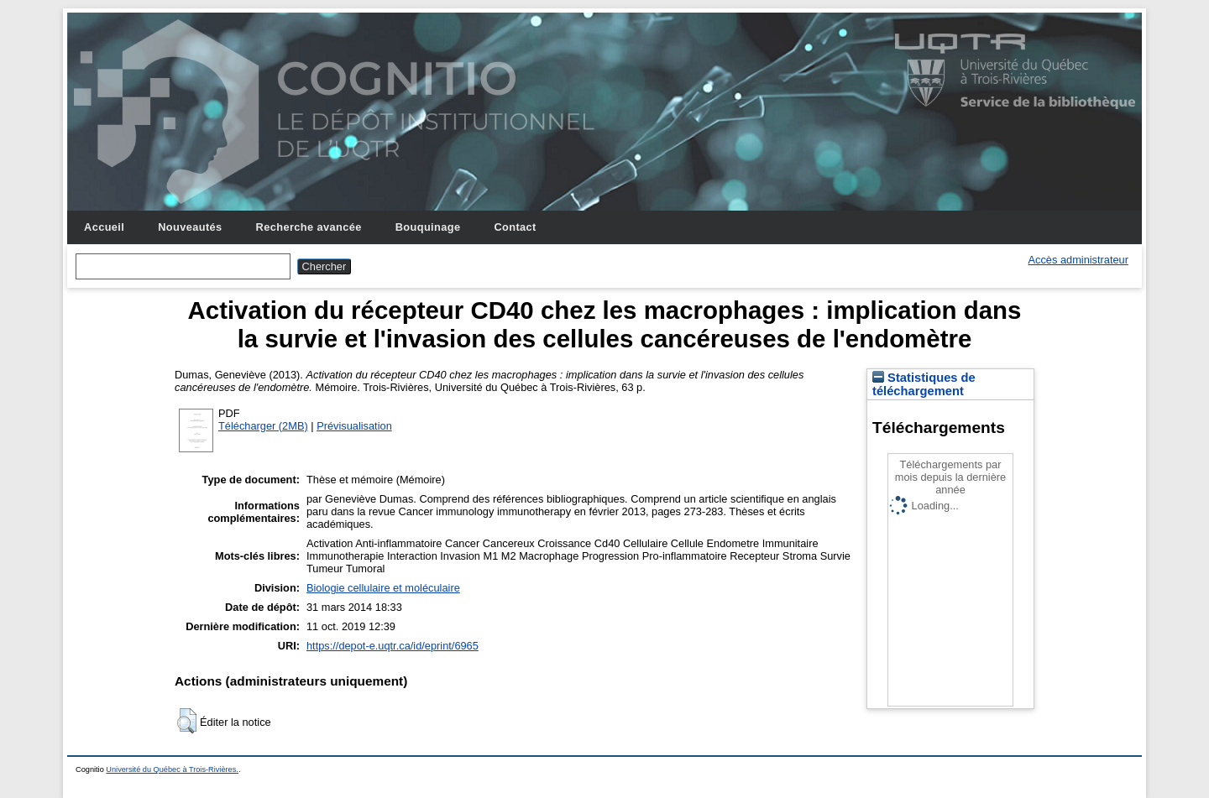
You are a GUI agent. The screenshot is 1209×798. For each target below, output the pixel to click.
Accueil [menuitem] (104, 227)
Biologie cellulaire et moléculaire (383, 588)
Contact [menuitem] (515, 227)
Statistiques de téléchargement (924, 384)
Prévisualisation (354, 426)
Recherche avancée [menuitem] (309, 227)
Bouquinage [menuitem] (428, 227)
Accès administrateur (1078, 259)
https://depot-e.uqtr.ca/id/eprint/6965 (392, 645)
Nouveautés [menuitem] (190, 227)
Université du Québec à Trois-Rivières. (172, 769)
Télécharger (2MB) (263, 426)
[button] (186, 720)
